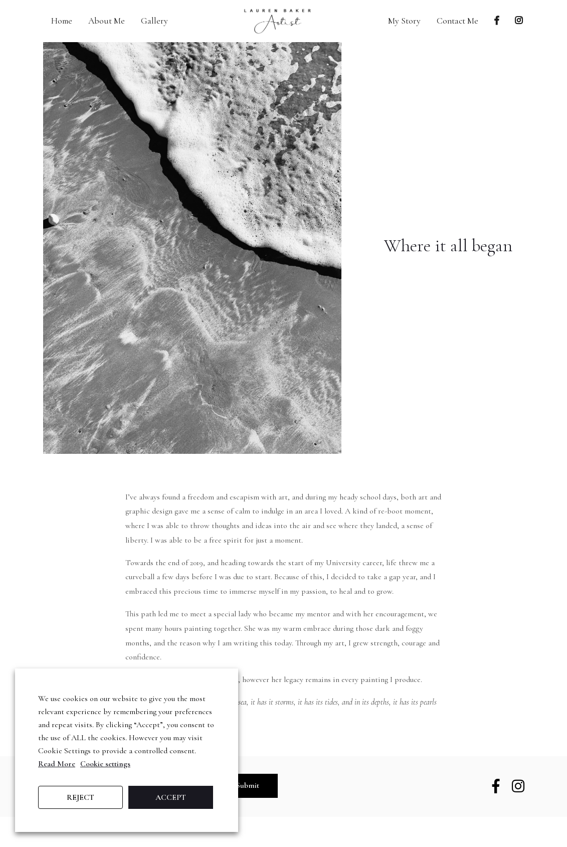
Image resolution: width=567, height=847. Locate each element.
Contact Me (457, 21)
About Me (106, 21)
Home (61, 21)
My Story (404, 21)
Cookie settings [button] (105, 764)
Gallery (154, 21)
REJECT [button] (80, 797)
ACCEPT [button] (170, 797)
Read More (56, 764)
